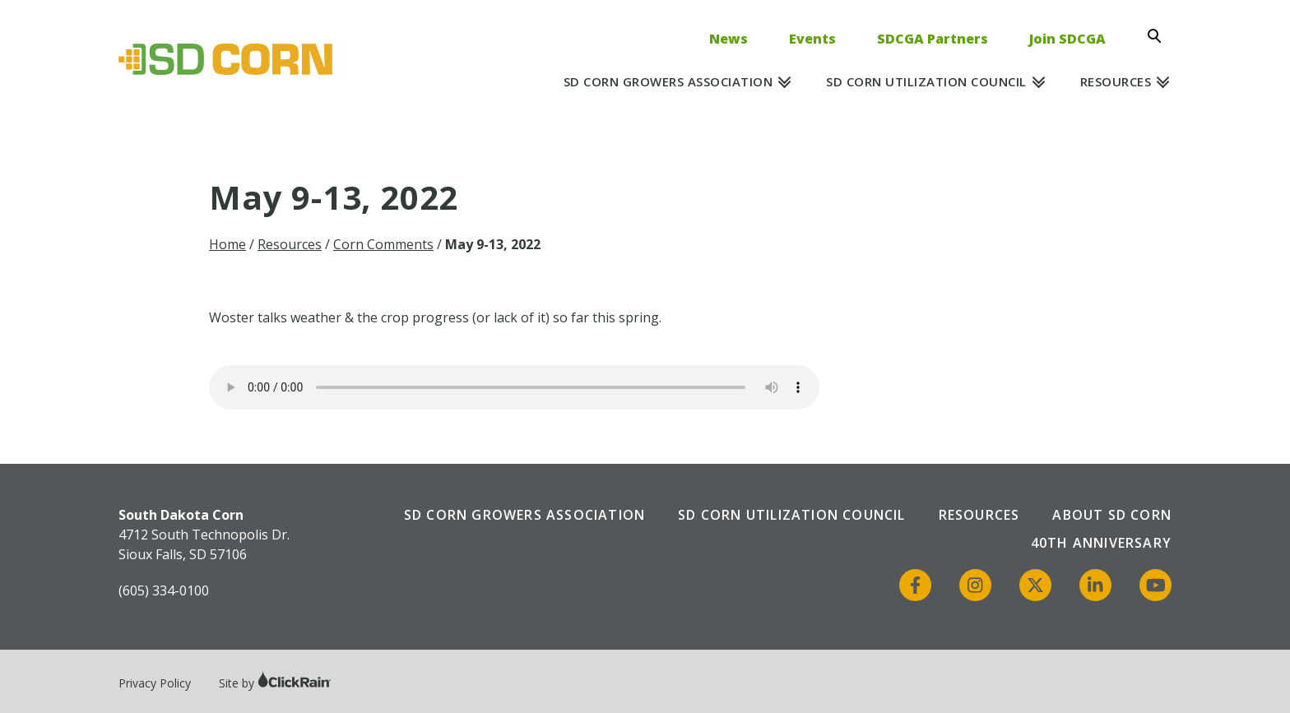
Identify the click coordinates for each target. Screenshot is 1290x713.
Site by (275, 683)
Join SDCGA (1067, 39)
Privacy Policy (154, 683)
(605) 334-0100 (163, 590)
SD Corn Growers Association (668, 81)
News (728, 39)
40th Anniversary (1101, 543)
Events (812, 39)
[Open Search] (1159, 36)
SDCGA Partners (932, 39)
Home (227, 244)
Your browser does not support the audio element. (514, 387)
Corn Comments (383, 244)
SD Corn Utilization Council (926, 81)
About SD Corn (1112, 515)
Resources (1116, 81)
